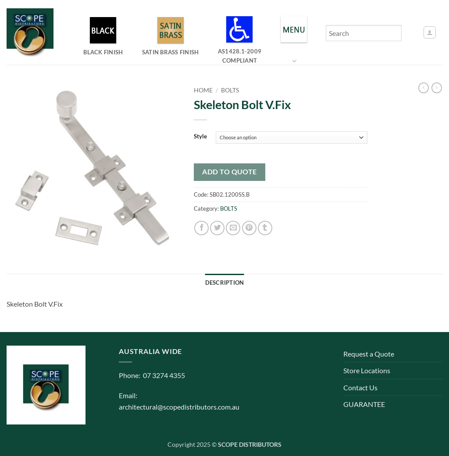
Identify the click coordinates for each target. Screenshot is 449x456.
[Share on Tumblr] (265, 228)
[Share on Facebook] (201, 228)
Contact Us (360, 387)
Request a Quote (368, 354)
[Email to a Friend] (233, 228)
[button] (430, 32)
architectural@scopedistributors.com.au (179, 407)
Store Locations (366, 370)
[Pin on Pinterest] (249, 228)
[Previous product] (436, 87)
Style (200, 137)
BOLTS (230, 90)
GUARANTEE (364, 404)
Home (203, 90)
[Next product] (423, 87)
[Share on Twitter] (217, 228)
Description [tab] (224, 282)
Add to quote (229, 172)
